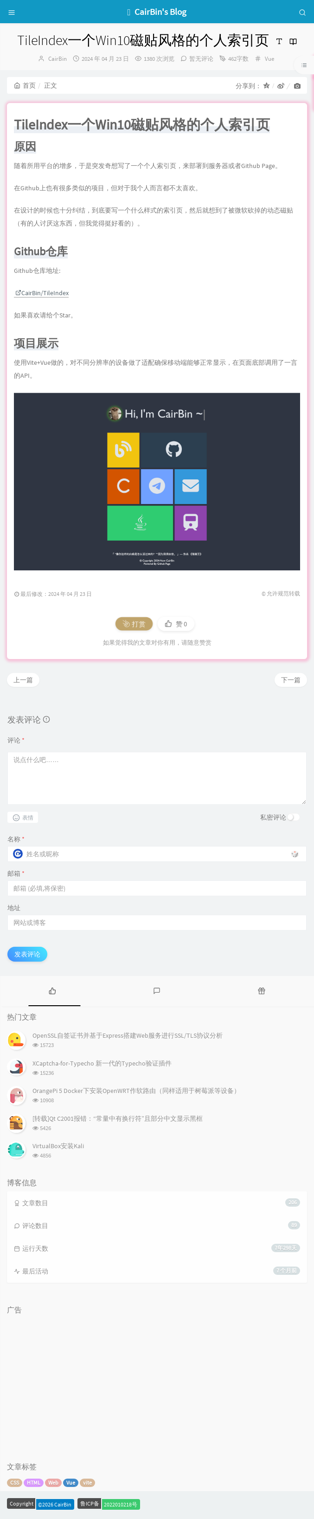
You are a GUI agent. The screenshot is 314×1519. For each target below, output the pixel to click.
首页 (25, 85)
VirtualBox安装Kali (58, 1146)
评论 (16, 740)
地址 (13, 908)
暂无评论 (201, 59)
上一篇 (23, 680)
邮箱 (16, 873)
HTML (33, 1482)
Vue (269, 59)
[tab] (52, 990)
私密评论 (273, 817)
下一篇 (291, 680)
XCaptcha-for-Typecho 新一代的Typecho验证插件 (102, 1063)
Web (53, 1482)
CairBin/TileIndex (42, 293)
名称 (16, 839)
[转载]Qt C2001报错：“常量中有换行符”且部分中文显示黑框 (117, 1118)
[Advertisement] (157, 1384)
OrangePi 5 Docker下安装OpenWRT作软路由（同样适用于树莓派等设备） (136, 1090)
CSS (14, 1482)
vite (87, 1482)
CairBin (57, 59)
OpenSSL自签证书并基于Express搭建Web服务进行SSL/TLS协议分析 (127, 1035)
